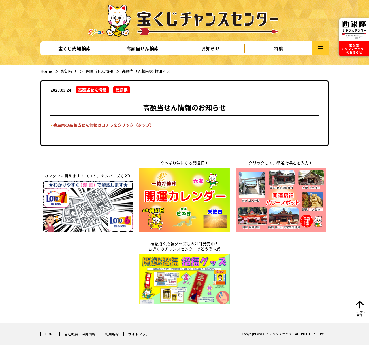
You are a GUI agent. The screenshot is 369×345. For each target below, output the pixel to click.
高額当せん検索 (142, 48)
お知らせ (210, 48)
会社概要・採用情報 (79, 333)
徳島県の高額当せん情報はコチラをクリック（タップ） (103, 125)
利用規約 (112, 333)
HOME (50, 333)
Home (46, 71)
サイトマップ (138, 333)
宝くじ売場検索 (74, 48)
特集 (278, 48)
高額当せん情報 (99, 71)
